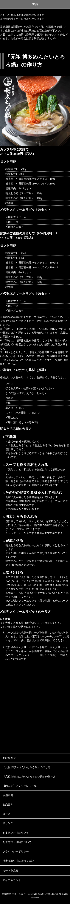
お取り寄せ (9, 758)
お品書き (8, 804)
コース (6, 814)
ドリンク (8, 823)
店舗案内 (8, 795)
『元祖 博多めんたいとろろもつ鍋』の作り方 (29, 776)
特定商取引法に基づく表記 (18, 860)
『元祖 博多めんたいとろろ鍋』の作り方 (26, 767)
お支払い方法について (16, 833)
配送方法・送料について (17, 842)
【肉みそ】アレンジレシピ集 (20, 786)
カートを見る (10, 870)
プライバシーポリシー (16, 851)
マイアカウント (12, 880)
